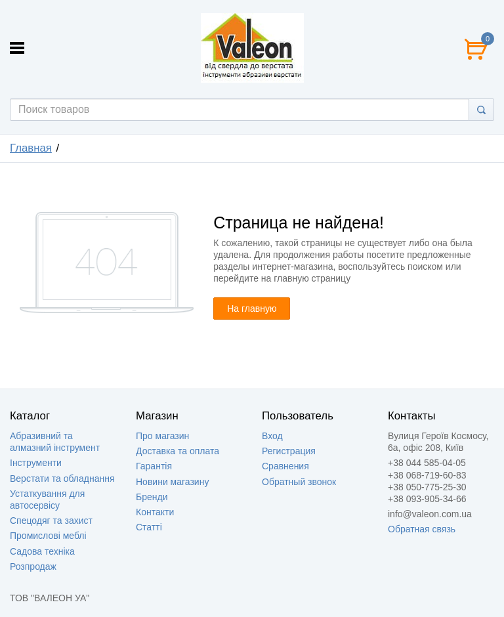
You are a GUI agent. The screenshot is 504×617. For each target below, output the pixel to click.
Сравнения (285, 466)
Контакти (155, 512)
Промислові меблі (48, 535)
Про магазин (162, 436)
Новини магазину (172, 482)
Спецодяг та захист (51, 520)
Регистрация (289, 451)
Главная (31, 148)
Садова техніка (42, 551)
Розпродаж (33, 566)
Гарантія (154, 466)
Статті (149, 527)
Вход (272, 436)
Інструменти (36, 462)
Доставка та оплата (177, 451)
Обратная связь (421, 529)
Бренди (151, 497)
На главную (251, 308)
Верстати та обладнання (62, 478)
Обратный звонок (299, 482)
